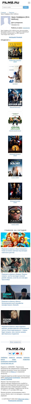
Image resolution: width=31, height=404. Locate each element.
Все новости (15, 342)
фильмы (19, 357)
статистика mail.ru (7, 363)
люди (14, 359)
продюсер (26, 28)
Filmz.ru (13, 372)
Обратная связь (23, 399)
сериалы (27, 357)
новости (12, 357)
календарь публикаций (8, 361)
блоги (3, 359)
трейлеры (4, 357)
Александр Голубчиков (12, 377)
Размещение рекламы (15, 400)
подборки (26, 359)
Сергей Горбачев (6, 379)
